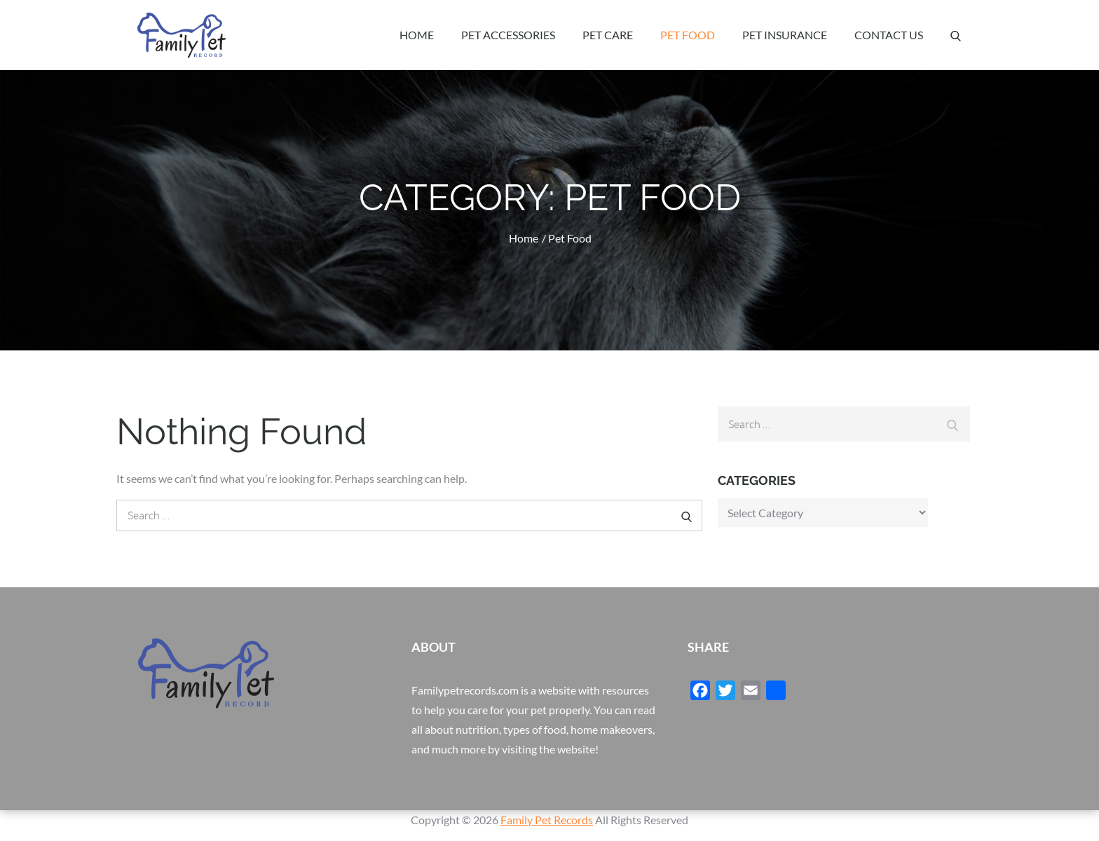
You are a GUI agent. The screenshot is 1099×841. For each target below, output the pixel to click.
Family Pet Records (546, 819)
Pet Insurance (784, 34)
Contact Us (888, 34)
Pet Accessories (508, 34)
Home (417, 34)
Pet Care (607, 34)
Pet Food (687, 34)
